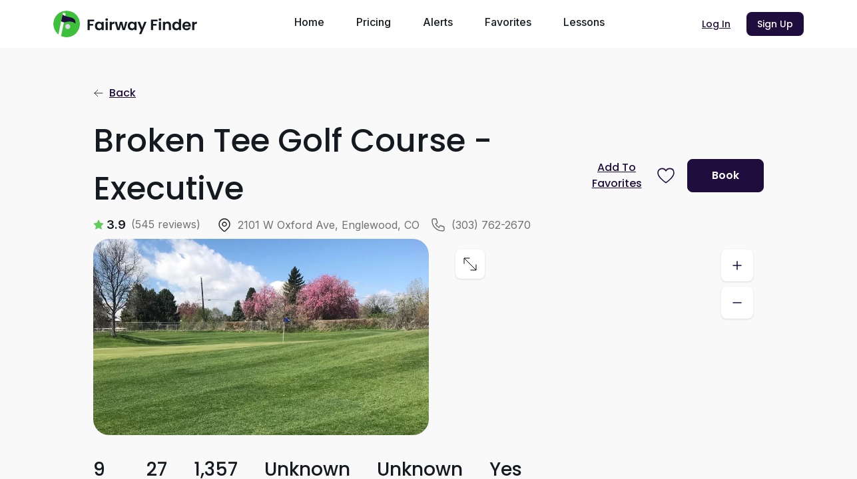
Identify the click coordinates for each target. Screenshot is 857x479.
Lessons (584, 22)
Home (309, 22)
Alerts (438, 22)
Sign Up (775, 24)
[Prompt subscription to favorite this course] (630, 176)
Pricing (373, 22)
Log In (716, 24)
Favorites (508, 22)
